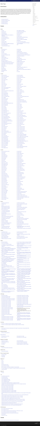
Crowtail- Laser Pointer (19, 114)
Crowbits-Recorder (4, 161)
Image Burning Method (4, 369)
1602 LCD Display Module (5, 285)
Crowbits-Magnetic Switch (5, 164)
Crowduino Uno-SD (4, 31)
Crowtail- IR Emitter (19, 105)
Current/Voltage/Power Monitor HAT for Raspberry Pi (8, 62)
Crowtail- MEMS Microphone (5, 114)
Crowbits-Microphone (4, 179)
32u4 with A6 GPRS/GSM (4, 44)
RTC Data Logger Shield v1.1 (20, 62)
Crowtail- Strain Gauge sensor (5, 118)
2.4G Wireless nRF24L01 (4, 235)
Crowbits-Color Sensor (19, 179)
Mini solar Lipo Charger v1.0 (5, 60)
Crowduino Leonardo (4, 41)
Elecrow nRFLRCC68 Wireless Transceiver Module (7, 389)
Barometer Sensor (19, 206)
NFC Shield (3, 67)
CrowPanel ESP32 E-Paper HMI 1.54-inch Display (7, 316)
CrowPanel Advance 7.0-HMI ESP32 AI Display (22, 303)
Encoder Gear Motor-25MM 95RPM (21, 208)
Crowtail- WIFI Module (19, 144)
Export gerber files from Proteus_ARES (21, 337)
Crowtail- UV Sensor (4, 78)
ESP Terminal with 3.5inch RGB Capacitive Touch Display (8, 298)
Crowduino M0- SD (4, 32)
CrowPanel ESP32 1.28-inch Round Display (7, 314)
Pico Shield (18, 71)
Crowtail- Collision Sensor (5, 145)
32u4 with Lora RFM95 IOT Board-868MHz (22, 39)
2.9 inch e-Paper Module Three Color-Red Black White (8, 256)
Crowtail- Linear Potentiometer (5, 76)
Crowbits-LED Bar (19, 152)
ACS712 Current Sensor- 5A (5, 209)
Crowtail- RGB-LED (19, 108)
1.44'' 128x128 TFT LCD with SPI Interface (6, 244)
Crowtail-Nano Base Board (5, 137)
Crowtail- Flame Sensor (4, 135)
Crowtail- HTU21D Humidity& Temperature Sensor (23, 96)
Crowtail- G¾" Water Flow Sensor (21, 128)
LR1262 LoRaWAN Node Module (5, 381)
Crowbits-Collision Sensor (5, 174)
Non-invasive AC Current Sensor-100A (6, 228)
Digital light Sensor (4, 219)
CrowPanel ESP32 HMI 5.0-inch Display (6, 305)
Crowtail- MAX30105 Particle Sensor (21, 137)
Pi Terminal (3, 315)
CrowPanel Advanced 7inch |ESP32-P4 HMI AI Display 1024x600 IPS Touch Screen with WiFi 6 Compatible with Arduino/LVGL (23, 313)
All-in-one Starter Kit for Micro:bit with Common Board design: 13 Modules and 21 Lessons (12, 410)
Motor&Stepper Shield (4, 70)
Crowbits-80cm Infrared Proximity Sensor (22, 191)
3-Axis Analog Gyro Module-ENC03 (6, 226)
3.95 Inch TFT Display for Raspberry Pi (6, 247)
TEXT (17, 44)
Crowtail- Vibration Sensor (20, 76)
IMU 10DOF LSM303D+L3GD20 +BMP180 (22, 207)
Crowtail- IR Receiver (19, 106)
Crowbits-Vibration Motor (4, 155)
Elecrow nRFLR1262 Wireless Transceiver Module (7, 388)
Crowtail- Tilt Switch (4, 85)
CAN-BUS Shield (19, 49)
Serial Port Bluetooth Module (5, 236)
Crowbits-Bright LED (4, 154)
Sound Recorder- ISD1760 (20, 217)
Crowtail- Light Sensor (4, 127)
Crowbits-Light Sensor (4, 181)
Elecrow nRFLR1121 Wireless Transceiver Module (7, 387)
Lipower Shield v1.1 (4, 59)
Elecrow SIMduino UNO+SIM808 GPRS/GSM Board (8, 43)
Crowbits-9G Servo (19, 193)
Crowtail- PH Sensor (19, 87)
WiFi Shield (3, 51)
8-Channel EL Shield (19, 60)
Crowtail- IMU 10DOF (19, 95)
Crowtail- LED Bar (4, 106)
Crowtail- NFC (18, 88)
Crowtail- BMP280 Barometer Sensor (6, 117)
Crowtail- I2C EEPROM (19, 79)
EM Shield (3, 71)
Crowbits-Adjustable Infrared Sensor (21, 192)
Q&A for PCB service (4, 337)
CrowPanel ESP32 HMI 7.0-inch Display (6, 306)
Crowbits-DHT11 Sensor (20, 155)
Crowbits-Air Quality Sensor (20, 160)
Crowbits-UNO (18, 190)
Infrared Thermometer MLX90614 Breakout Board (7, 216)
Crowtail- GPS (3, 89)
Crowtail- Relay (3, 125)
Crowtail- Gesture (19, 125)
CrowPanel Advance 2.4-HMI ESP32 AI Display (22, 297)
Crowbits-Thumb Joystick (20, 164)
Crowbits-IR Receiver (19, 154)
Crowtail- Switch (19, 78)
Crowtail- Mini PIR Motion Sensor (5, 116)
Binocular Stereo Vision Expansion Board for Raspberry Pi (24, 69)
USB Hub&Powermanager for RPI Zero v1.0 (7, 61)
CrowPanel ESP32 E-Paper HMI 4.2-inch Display (22, 295)
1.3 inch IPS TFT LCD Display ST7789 (6, 257)
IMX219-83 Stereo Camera (20, 68)
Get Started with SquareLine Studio (6, 20)
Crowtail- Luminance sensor (20, 133)
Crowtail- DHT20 (19, 94)
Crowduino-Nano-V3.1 (4, 42)
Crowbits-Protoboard (4, 189)
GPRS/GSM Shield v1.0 (4, 49)
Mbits (17, 70)
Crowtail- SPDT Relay (4, 108)
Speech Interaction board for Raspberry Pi (22, 52)
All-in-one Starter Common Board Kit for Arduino (7, 408)
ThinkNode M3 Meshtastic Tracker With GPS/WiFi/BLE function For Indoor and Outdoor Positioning (13, 400)
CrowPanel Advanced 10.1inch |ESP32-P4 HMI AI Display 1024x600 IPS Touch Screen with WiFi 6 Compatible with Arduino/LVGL (24, 319)
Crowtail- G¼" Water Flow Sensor (21, 126)
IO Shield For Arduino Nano (20, 32)
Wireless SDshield (4, 69)
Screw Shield (3, 40)
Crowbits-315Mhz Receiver (20, 153)
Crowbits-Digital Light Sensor (20, 173)
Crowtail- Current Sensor (20, 107)
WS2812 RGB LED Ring (4, 264)
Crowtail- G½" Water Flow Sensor (21, 127)
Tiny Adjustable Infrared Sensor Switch (21, 211)
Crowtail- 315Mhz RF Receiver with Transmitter (22, 136)
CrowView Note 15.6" (4, 329)
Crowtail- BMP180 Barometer (20, 99)
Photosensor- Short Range (5, 220)
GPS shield (3, 52)
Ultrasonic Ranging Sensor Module (6, 208)
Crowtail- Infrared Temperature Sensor (6, 87)
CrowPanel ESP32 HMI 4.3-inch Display (6, 304)
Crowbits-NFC (18, 171)
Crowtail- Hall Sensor (4, 128)
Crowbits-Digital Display (20, 184)
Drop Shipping (3, 355)
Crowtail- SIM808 (4, 97)
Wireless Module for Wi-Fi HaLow (21, 238)
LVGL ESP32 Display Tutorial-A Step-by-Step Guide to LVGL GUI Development (10, 420)
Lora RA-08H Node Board (4, 377)
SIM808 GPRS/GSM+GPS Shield (21, 61)
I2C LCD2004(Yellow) (4, 262)
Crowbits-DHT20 (19, 199)
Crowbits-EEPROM (19, 183)
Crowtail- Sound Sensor (4, 77)
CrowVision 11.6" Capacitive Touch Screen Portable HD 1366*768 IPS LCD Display (11, 323)
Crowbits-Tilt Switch (4, 170)
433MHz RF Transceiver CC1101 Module (6, 238)
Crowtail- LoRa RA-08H (19, 145)
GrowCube (3, 372)
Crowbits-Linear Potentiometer (5, 184)
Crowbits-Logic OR (4, 194)
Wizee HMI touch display (4, 295)
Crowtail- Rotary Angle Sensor (5, 136)
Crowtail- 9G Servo (4, 146)
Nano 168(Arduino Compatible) (20, 30)
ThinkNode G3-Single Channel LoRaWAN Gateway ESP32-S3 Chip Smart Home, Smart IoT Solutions (13, 399)
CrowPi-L (3, 362)
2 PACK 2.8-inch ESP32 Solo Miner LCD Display (7, 308)
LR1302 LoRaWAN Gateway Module (6, 379)
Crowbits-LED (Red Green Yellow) (5, 151)
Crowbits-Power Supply (4, 191)
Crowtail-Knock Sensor (19, 97)
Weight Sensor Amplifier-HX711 (21, 209)
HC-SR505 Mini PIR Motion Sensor (6, 218)
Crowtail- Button (3, 80)
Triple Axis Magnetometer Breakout (6, 207)
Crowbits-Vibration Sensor (5, 163)
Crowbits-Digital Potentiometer (20, 165)
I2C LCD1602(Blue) (4, 263)
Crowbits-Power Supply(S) (5, 190)
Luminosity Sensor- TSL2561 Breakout (6, 217)
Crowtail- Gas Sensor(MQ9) (5, 143)
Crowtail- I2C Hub (19, 85)
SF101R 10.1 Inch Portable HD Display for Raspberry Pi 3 (8, 278)
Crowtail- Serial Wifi (19, 104)
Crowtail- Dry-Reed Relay (4, 99)
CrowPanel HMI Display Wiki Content (6, 296)
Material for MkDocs (5, 425)
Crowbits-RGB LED (19, 151)
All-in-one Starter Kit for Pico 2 (5, 409)
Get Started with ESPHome (5, 23)
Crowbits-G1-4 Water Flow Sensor (21, 194)
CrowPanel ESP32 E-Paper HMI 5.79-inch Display (23, 296)
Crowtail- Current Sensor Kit (20, 118)
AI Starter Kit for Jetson (4, 415)
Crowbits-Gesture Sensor (20, 181)
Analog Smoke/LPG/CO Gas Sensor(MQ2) (22, 219)
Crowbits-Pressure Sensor (5, 182)
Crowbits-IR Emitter (4, 199)
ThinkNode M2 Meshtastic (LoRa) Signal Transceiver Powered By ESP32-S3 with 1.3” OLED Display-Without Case (15, 394)
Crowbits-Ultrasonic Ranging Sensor (21, 163)
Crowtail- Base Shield (4, 75)
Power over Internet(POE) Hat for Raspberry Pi (22, 53)
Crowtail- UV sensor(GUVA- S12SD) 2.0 (21, 86)
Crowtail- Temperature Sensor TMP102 (21, 135)
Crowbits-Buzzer (4, 152)
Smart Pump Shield (4, 39)
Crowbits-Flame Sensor (4, 173)
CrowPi (2, 360)
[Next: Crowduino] (37, 423)
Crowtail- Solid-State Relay (5, 104)
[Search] (36, 0)
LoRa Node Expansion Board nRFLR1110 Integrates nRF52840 (9, 391)
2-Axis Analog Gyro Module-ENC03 (6, 211)
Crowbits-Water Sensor (4, 165)
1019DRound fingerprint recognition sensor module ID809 (24, 228)
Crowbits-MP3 (3, 160)
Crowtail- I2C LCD (4, 86)
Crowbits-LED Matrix (19, 174)
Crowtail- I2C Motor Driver (5, 105)
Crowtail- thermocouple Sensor (20, 124)
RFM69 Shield (18, 40)
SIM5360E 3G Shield (19, 51)
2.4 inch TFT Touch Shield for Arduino (21, 41)
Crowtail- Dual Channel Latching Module (21, 134)
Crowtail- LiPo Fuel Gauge (5, 115)
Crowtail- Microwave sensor (5, 98)
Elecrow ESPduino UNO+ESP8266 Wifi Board (22, 37)
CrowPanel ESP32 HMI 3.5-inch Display (6, 303)
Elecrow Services (3, 334)
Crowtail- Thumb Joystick (5, 79)
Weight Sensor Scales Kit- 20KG (5, 227)
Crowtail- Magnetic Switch (5, 147)
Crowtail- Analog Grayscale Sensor (21, 77)
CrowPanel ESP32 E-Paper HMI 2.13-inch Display (7, 317)
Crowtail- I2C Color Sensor (5, 144)
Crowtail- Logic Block (19, 89)
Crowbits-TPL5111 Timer (5, 162)
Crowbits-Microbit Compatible (20, 189)
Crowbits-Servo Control (4, 183)
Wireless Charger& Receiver (5, 237)
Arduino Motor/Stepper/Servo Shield (21, 59)
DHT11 (18, 210)
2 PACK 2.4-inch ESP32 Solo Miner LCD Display (7, 307)
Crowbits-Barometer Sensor (20, 172)
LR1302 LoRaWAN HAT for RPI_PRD (6, 380)
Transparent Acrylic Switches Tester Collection (7, 347)
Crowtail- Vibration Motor (4, 124)
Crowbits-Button (3, 171)
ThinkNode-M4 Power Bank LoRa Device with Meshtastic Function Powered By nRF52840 (12, 401)
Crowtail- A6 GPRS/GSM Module (21, 143)
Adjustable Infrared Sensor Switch (6, 206)
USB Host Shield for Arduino (5, 58)
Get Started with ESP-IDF (4, 22)
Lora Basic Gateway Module (5, 378)
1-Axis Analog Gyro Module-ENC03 (6, 210)
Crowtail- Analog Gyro (4, 133)
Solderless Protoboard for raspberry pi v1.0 (22, 67)
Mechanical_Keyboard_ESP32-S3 (5, 332)
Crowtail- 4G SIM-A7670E (20, 147)
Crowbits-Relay (3, 153)
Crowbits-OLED (19, 182)
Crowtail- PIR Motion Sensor (5, 95)
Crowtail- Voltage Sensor (20, 123)
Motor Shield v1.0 (4, 68)
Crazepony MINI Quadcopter (5, 351)
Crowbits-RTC (18, 180)
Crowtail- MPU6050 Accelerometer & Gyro (6, 123)
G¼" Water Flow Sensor (20, 220)
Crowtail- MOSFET (4, 134)
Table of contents (34, 3)
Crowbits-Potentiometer (4, 180)
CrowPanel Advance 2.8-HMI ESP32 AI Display (22, 298)
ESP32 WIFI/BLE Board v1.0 (20, 38)
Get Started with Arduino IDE (5, 19)
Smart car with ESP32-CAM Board (5, 234)
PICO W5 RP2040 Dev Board (5, 364)
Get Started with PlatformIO (5, 21)
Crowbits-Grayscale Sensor (20, 161)
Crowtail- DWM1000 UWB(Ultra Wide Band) (22, 146)
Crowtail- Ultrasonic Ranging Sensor (21, 115)
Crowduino (3, 30)
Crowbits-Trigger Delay (4, 192)
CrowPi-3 (3, 363)
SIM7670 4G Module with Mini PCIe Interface (22, 237)
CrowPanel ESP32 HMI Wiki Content (6, 297)
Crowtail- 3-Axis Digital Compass (5, 96)
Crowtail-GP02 (18, 98)
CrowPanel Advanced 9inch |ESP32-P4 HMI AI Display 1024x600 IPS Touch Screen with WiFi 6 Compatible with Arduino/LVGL (23, 316)
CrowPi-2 (3, 361)
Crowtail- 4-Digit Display (20, 117)
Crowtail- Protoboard (4, 107)
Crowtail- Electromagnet (20, 75)
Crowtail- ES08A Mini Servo (5, 94)
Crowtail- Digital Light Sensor (5, 88)
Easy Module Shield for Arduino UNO (21, 31)
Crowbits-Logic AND (4, 193)
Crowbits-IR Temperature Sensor (21, 170)
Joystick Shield (19, 50)
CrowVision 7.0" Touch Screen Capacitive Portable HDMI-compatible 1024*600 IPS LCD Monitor (13, 324)
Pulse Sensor (18, 216)
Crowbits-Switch (3, 172)
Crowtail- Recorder (19, 80)
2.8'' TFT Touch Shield (4, 53)
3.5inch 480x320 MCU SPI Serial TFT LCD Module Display (8, 281)
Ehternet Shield (3, 50)
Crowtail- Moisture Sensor (5, 126)
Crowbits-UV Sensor (19, 162)
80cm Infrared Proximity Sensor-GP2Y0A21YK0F (23, 218)
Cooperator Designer (4, 354)
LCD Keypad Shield (19, 58)
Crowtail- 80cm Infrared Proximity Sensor (22, 116)
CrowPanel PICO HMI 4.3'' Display (6, 313)
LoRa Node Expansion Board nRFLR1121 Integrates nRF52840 (9, 390)
